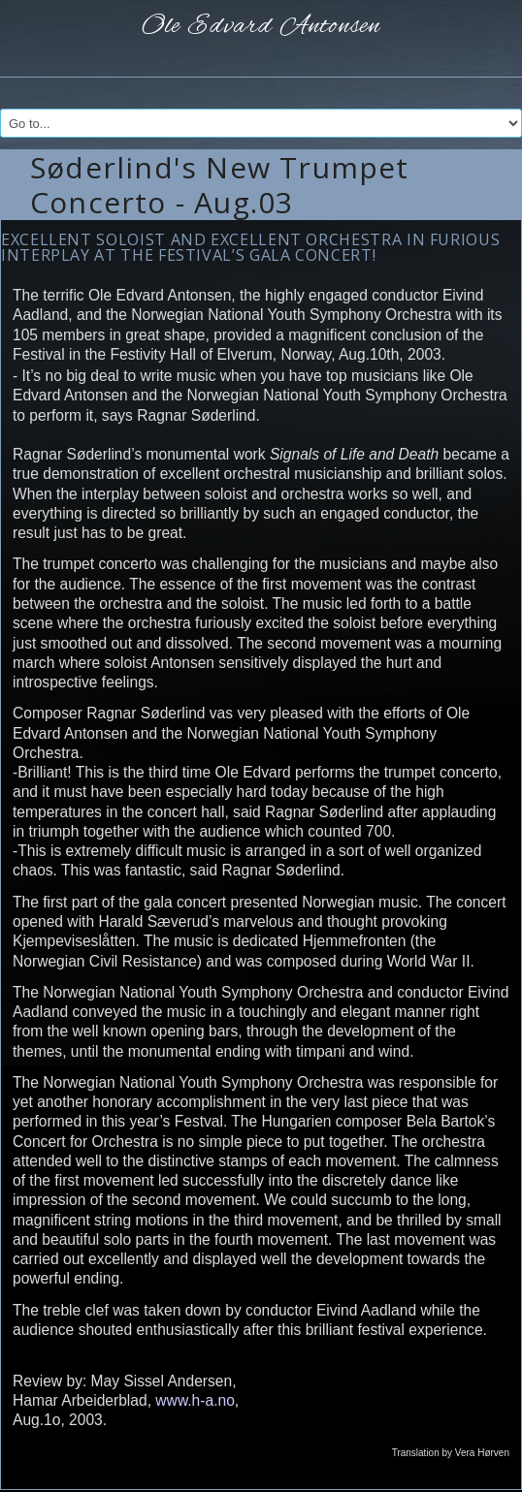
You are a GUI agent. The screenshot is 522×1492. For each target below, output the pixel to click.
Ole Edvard (261, 27)
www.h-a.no (194, 1400)
